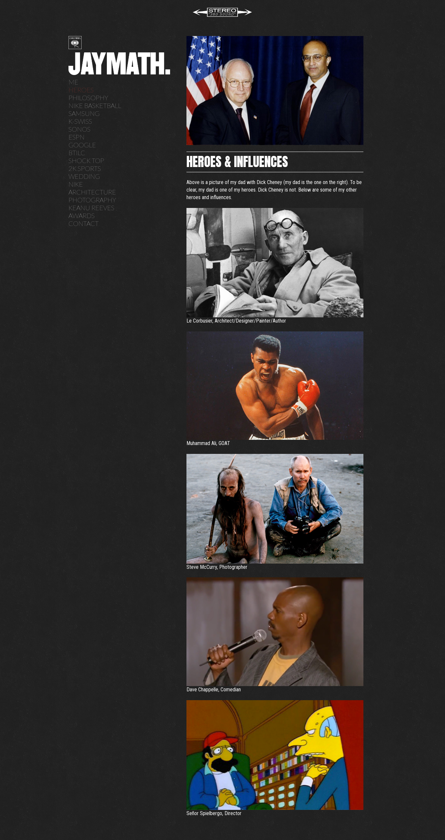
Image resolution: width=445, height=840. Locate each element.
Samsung (84, 113)
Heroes (81, 90)
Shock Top (86, 160)
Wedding (84, 176)
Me (73, 82)
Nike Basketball (94, 105)
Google (82, 145)
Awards (81, 215)
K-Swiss (80, 121)
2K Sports (84, 168)
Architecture (92, 192)
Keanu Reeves (91, 208)
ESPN (76, 137)
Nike (75, 184)
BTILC (76, 153)
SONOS (79, 129)
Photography (92, 200)
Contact (83, 223)
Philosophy (88, 98)
